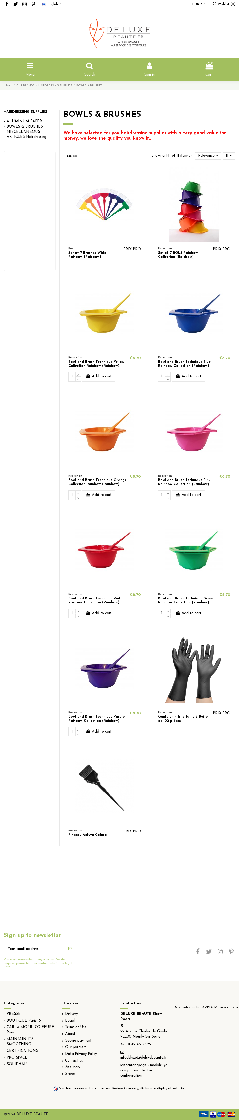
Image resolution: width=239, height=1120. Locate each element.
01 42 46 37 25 (139, 1044)
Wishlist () (223, 4)
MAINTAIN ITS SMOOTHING (20, 1041)
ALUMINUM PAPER (24, 121)
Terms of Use (76, 1027)
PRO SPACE (17, 1058)
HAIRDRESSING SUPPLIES (25, 112)
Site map (72, 1067)
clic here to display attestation (162, 1088)
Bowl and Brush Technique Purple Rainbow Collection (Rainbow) (96, 719)
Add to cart (98, 376)
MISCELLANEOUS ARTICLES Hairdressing (26, 134)
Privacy (223, 1007)
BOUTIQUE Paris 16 (24, 1021)
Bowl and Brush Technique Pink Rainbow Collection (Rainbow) (184, 482)
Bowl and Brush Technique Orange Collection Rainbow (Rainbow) (97, 482)
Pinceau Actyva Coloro (87, 835)
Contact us (74, 1060)
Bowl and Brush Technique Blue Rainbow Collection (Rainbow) (184, 364)
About (70, 1034)
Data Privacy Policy (81, 1054)
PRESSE (14, 1014)
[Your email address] (34, 949)
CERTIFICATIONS (22, 1051)
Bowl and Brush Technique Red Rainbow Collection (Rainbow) (94, 601)
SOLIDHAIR (17, 1064)
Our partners (75, 1047)
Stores (70, 1074)
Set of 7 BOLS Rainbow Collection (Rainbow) (178, 255)
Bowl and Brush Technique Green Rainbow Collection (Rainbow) (186, 601)
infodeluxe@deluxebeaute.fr (143, 1058)
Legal (70, 1021)
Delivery (71, 1014)
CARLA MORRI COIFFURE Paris (30, 1029)
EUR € (199, 4)
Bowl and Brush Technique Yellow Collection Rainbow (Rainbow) (96, 364)
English (52, 4)
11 (229, 156)
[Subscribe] (70, 949)
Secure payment (78, 1041)
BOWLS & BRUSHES (25, 127)
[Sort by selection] (208, 156)
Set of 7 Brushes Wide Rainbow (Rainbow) (87, 255)
